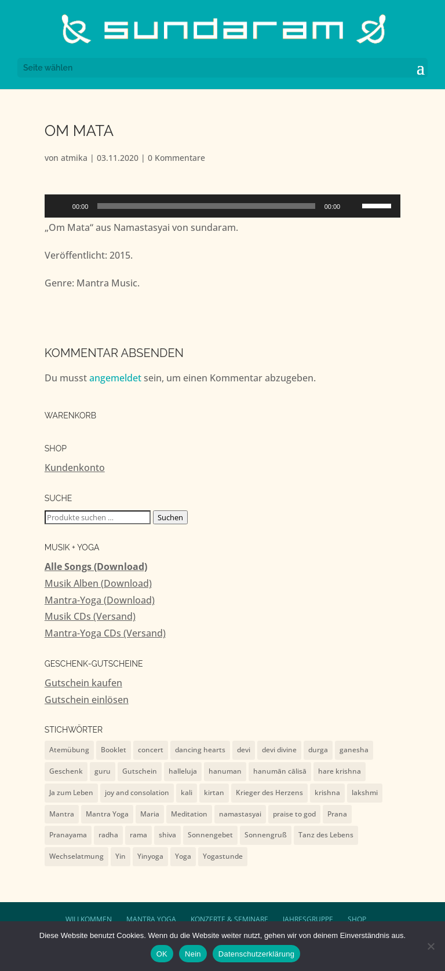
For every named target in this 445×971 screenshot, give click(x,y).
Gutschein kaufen (83, 682)
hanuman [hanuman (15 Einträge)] (225, 771)
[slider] (206, 206)
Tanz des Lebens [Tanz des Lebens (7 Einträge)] (325, 835)
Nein (193, 954)
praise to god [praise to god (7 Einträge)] (294, 814)
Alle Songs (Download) (96, 566)
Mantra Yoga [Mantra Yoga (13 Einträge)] (107, 814)
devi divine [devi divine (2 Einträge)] (279, 750)
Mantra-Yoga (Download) (100, 600)
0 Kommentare (176, 157)
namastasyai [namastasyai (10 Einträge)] (240, 814)
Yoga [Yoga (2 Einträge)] (183, 856)
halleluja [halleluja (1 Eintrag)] (183, 771)
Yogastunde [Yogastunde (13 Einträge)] (223, 856)
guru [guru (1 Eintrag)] (102, 771)
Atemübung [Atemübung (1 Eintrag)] (69, 750)
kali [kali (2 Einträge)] (186, 792)
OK (161, 954)
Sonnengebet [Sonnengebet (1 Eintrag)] (210, 835)
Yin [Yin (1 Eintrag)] (120, 856)
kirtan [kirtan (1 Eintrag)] (214, 792)
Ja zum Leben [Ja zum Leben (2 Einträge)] (71, 792)
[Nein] (430, 946)
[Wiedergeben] (59, 206)
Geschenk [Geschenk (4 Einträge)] (66, 771)
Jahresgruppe (308, 919)
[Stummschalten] (353, 206)
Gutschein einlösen (87, 699)
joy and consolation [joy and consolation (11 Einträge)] (137, 792)
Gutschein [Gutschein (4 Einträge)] (139, 771)
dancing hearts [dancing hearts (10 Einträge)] (200, 750)
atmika (74, 157)
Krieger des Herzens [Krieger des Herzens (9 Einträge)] (269, 792)
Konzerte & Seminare (229, 919)
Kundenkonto (75, 467)
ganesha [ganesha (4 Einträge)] (354, 750)
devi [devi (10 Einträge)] (243, 750)
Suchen (170, 517)
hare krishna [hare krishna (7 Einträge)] (339, 771)
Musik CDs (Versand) (90, 616)
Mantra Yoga (151, 919)
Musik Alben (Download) (98, 583)
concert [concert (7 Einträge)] (150, 750)
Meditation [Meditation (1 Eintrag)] (189, 814)
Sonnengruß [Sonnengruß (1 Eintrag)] (266, 835)
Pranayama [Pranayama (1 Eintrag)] (68, 835)
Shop (357, 919)
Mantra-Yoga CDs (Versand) (105, 633)
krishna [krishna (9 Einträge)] (327, 792)
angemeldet (115, 378)
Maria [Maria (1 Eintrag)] (149, 814)
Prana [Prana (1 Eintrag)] (337, 814)
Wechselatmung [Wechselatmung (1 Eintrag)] (76, 856)
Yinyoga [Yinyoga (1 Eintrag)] (150, 856)
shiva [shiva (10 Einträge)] (167, 835)
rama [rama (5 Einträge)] (138, 835)
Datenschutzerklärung (256, 954)
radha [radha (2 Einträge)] (108, 835)
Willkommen (88, 919)
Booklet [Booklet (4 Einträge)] (113, 750)
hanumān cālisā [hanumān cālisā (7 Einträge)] (280, 771)
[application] (222, 206)
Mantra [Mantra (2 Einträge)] (61, 814)
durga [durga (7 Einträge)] (318, 750)
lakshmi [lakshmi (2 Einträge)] (365, 792)
